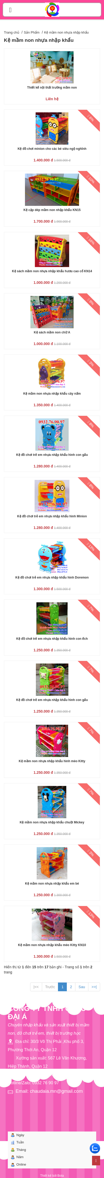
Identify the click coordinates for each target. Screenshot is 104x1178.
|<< (36, 987)
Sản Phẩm (32, 32)
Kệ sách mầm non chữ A (52, 332)
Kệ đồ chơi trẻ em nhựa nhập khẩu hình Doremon (52, 577)
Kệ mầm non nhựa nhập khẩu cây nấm (52, 393)
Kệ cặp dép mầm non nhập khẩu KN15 (52, 210)
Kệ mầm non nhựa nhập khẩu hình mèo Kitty (52, 761)
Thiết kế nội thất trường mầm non (52, 87)
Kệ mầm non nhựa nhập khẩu (66, 32)
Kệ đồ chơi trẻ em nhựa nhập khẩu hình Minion (52, 516)
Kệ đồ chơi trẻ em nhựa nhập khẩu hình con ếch (52, 639)
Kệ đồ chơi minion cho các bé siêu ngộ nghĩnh (52, 149)
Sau (82, 987)
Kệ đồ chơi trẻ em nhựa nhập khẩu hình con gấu (52, 455)
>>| (94, 987)
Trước (50, 987)
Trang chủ (11, 32)
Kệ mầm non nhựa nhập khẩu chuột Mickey (52, 822)
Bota (60, 1175)
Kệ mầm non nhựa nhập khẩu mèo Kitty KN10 (52, 945)
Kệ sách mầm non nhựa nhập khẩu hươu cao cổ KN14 (52, 271)
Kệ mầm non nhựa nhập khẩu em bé (52, 883)
